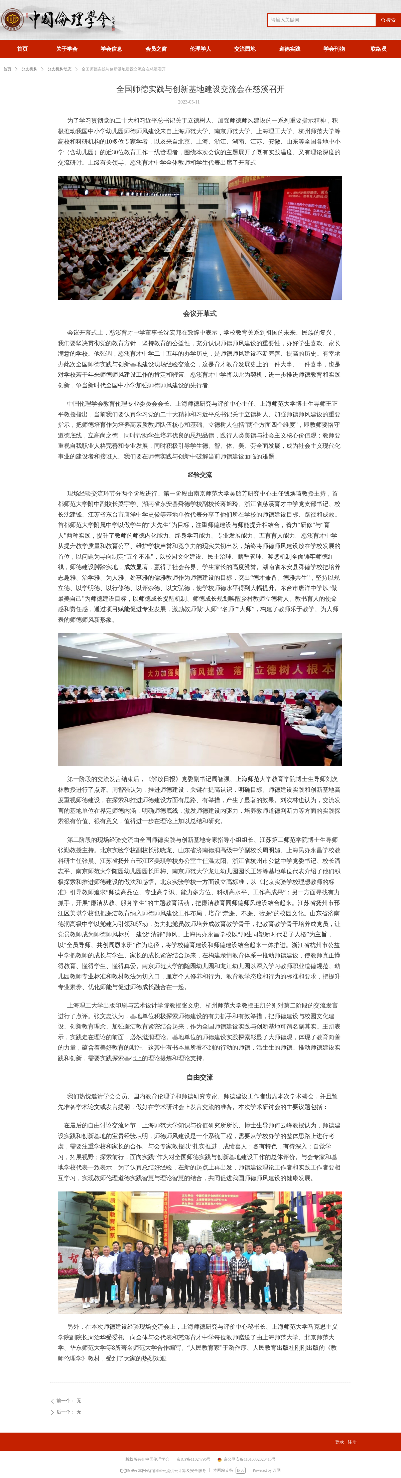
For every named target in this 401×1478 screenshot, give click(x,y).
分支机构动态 (59, 69)
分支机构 (29, 69)
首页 (7, 69)
